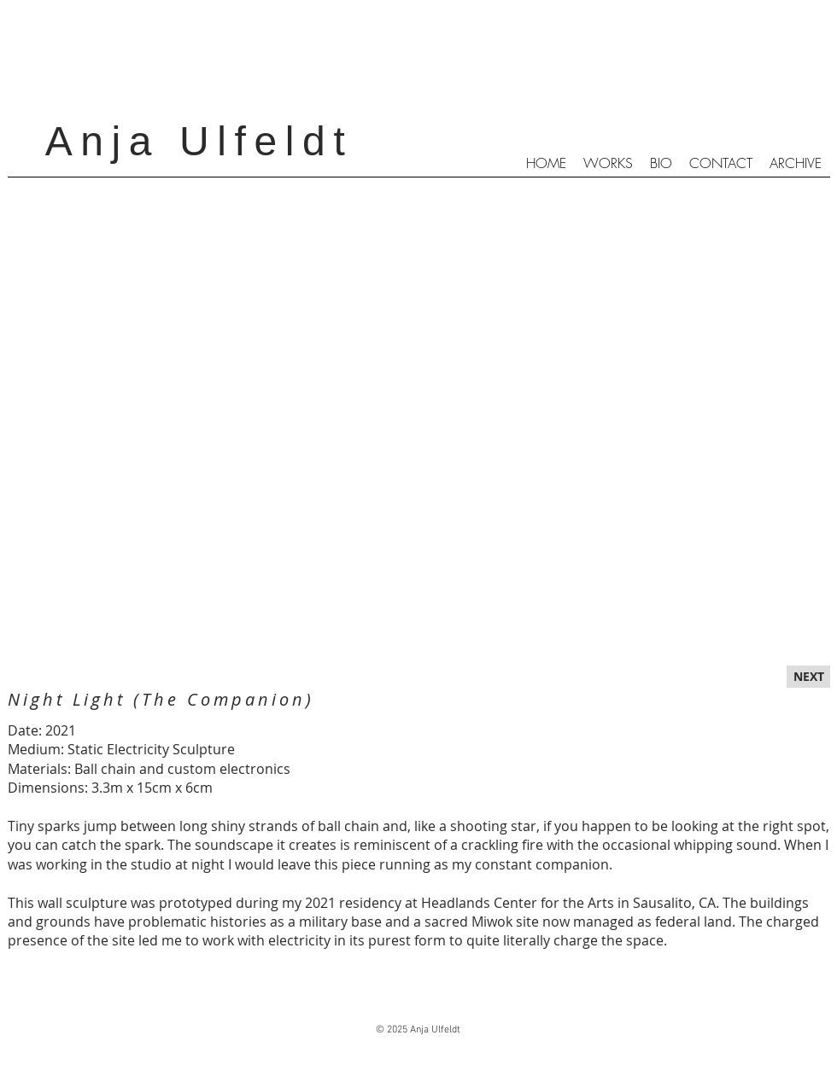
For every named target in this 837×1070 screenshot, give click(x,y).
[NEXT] (808, 677)
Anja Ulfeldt (199, 141)
